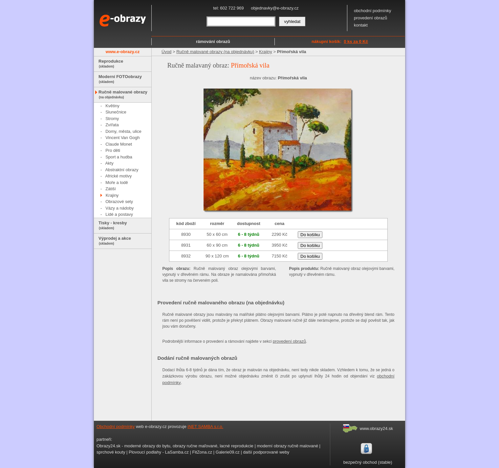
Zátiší (110, 188)
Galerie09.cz (228, 452)
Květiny (112, 105)
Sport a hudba (118, 156)
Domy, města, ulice (123, 131)
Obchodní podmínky (116, 426)
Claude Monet (118, 144)
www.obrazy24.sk (376, 428)
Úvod (166, 51)
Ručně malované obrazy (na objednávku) (215, 51)
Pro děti (112, 150)
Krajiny (112, 195)
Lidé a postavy (119, 214)
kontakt (361, 25)
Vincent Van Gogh (122, 137)
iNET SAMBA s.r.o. (205, 426)
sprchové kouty (111, 452)
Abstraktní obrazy (121, 169)
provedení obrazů (370, 17)
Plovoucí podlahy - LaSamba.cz (159, 452)
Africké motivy (118, 175)
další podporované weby (266, 452)
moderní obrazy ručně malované (287, 445)
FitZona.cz (202, 452)
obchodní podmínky (372, 10)
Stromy (112, 118)
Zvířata (112, 124)
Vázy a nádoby (119, 208)
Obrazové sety (119, 201)
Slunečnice (115, 112)
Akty (109, 163)
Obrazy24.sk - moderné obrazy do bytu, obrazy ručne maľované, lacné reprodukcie (175, 445)
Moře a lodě (116, 182)
